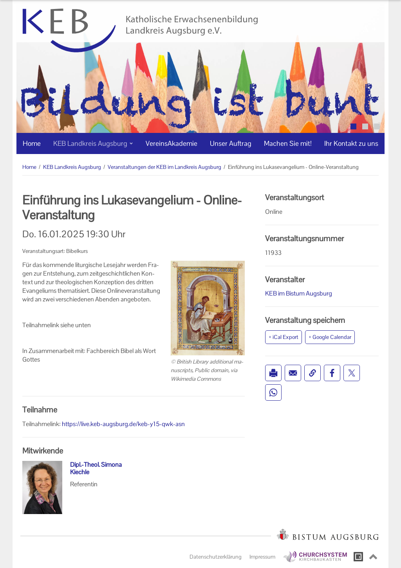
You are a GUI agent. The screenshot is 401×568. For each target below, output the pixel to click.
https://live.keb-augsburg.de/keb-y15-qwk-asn (123, 424)
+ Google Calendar (330, 336)
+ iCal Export (283, 336)
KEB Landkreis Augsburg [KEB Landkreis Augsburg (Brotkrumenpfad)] (72, 166)
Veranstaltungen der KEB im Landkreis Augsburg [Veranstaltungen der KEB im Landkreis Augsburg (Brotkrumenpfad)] (164, 166)
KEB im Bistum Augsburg (298, 293)
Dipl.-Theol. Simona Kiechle (96, 468)
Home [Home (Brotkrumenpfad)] (29, 166)
